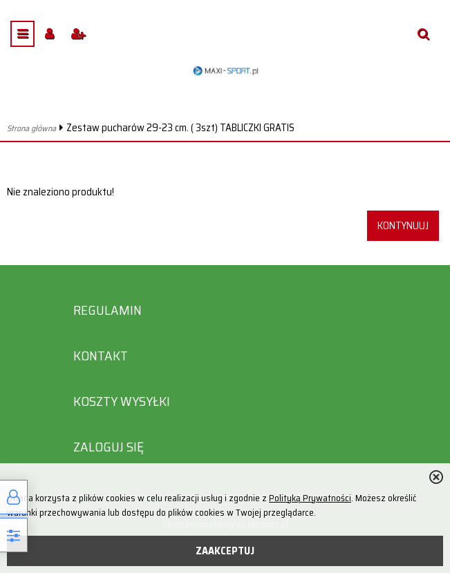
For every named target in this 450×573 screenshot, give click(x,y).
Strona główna (31, 128)
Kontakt (100, 356)
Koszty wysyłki (121, 401)
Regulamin (107, 310)
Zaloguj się (108, 447)
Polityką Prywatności (310, 498)
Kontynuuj (403, 225)
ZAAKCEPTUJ (225, 551)
